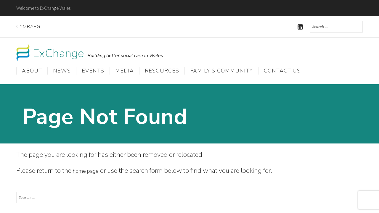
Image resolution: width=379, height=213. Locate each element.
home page (89, 169)
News (62, 71)
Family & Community (221, 71)
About (32, 71)
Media (124, 71)
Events (93, 71)
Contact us (282, 71)
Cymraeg (28, 26)
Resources (162, 71)
